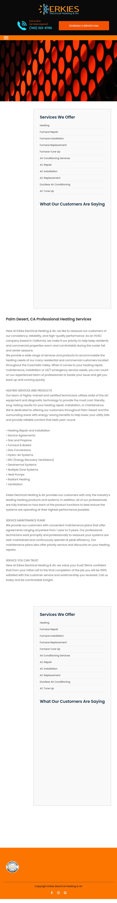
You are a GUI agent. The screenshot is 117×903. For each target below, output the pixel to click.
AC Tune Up (47, 191)
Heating (44, 125)
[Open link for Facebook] (51, 892)
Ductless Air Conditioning (55, 184)
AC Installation (48, 171)
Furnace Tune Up (50, 151)
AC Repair (46, 165)
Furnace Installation (52, 138)
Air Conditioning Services (55, 158)
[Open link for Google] (65, 892)
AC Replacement (50, 178)
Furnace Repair (49, 132)
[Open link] (84, 25)
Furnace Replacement (53, 145)
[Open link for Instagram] (58, 892)
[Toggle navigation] (6, 37)
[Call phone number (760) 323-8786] (31, 26)
